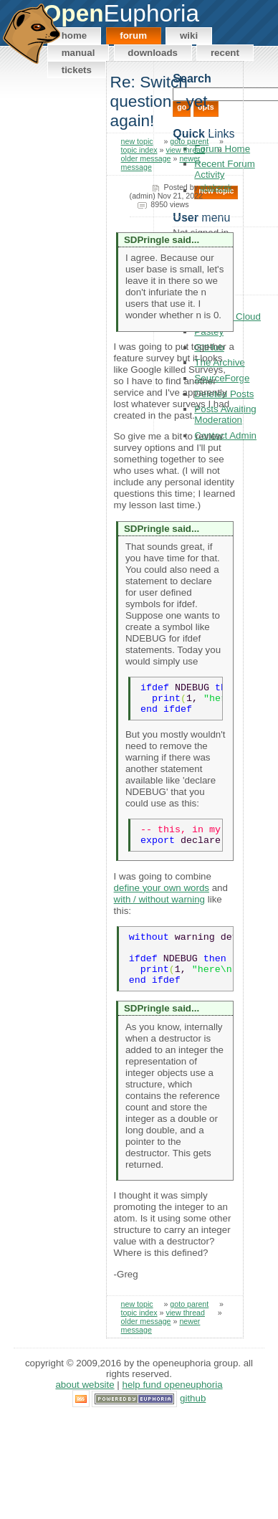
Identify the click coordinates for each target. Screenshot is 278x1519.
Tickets (77, 70)
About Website (84, 1406)
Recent (225, 52)
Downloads (153, 52)
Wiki (189, 35)
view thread (185, 150)
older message (146, 158)
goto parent (189, 141)
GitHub (193, 1420)
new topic (137, 141)
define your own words (161, 898)
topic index (139, 150)
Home (74, 35)
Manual (78, 52)
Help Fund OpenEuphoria (173, 1406)
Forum (133, 35)
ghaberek (215, 187)
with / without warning (159, 910)
